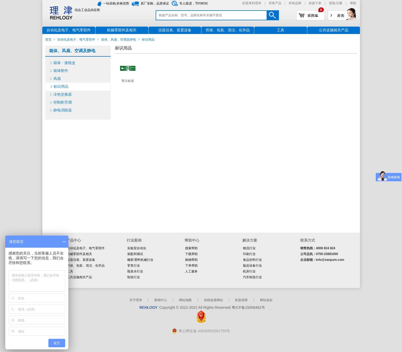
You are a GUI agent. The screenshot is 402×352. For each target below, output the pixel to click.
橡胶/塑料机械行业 (140, 260)
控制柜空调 (62, 102)
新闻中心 (160, 300)
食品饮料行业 (252, 260)
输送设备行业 (252, 265)
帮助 (353, 3)
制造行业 (133, 277)
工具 (70, 271)
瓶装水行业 (135, 271)
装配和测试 (135, 254)
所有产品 (275, 3)
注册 (339, 3)
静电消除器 (62, 110)
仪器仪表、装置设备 (81, 260)
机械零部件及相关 (79, 254)
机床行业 (249, 271)
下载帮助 (191, 254)
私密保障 (241, 300)
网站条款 (266, 300)
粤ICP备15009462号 (248, 307)
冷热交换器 (62, 94)
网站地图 (185, 300)
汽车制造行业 (252, 277)
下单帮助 (191, 265)
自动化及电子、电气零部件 (76, 39)
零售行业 (133, 265)
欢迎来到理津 (251, 3)
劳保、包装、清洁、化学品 (86, 265)
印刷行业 (249, 254)
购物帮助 (191, 260)
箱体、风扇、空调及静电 (118, 39)
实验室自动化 (136, 248)
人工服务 (191, 271)
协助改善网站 (213, 300)
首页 (48, 39)
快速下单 (315, 3)
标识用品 (61, 87)
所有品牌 (295, 3)
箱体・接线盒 (64, 63)
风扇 (57, 79)
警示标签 (127, 81)
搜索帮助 (191, 248)
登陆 (332, 3)
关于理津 (135, 300)
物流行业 (249, 248)
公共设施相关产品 (79, 277)
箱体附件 (60, 71)
